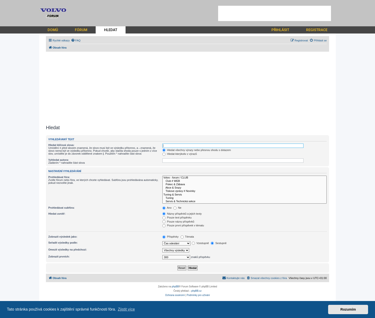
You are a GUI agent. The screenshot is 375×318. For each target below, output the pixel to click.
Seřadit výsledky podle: (63, 242)
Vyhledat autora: (58, 159)
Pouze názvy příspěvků (178, 221)
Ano (166, 207)
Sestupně (218, 243)
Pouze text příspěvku (177, 217)
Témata (187, 236)
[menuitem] (76, 40)
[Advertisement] (275, 13)
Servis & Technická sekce (244, 201)
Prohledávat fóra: (59, 177)
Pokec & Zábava (244, 184)
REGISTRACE (316, 30)
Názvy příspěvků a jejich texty (182, 213)
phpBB (175, 286)
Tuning (244, 198)
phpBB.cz (196, 291)
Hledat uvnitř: (56, 213)
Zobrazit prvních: (59, 256)
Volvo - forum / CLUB (244, 177)
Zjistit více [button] (126, 309)
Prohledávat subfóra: (61, 207)
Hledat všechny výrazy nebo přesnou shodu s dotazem (196, 150)
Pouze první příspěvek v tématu (183, 225)
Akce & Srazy (244, 188)
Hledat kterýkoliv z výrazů (179, 153)
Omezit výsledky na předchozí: (67, 249)
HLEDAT (110, 30)
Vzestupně (200, 243)
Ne (177, 207)
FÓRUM (81, 30)
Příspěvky (170, 236)
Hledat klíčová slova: (61, 145)
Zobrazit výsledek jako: (62, 236)
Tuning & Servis (244, 194)
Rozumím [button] (348, 309)
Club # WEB (244, 181)
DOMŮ (53, 30)
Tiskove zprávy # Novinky (244, 191)
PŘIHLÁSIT (280, 30)
